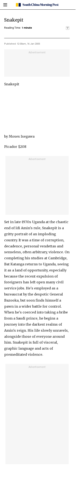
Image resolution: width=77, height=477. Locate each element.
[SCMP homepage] (37, 5)
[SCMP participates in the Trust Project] (67, 28)
